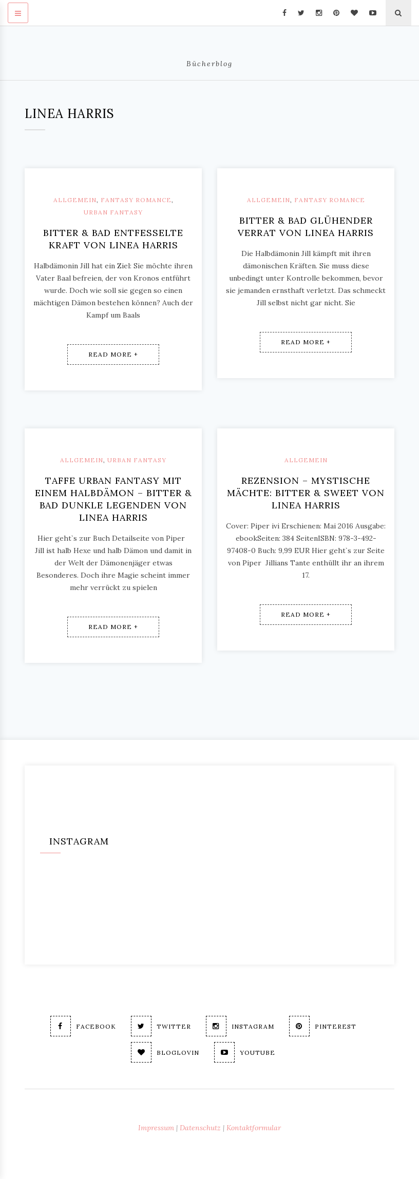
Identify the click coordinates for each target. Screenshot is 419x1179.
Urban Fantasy (113, 212)
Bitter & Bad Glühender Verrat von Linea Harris (306, 226)
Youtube (244, 1052)
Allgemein (75, 200)
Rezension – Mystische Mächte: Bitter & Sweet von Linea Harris (306, 493)
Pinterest (322, 1026)
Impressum (156, 1127)
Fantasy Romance (136, 200)
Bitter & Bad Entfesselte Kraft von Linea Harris (113, 239)
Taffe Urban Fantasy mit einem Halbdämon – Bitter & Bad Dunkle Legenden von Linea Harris (113, 499)
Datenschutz (200, 1127)
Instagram (240, 1026)
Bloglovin (165, 1052)
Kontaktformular (253, 1127)
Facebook (83, 1026)
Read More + (113, 354)
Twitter (161, 1026)
